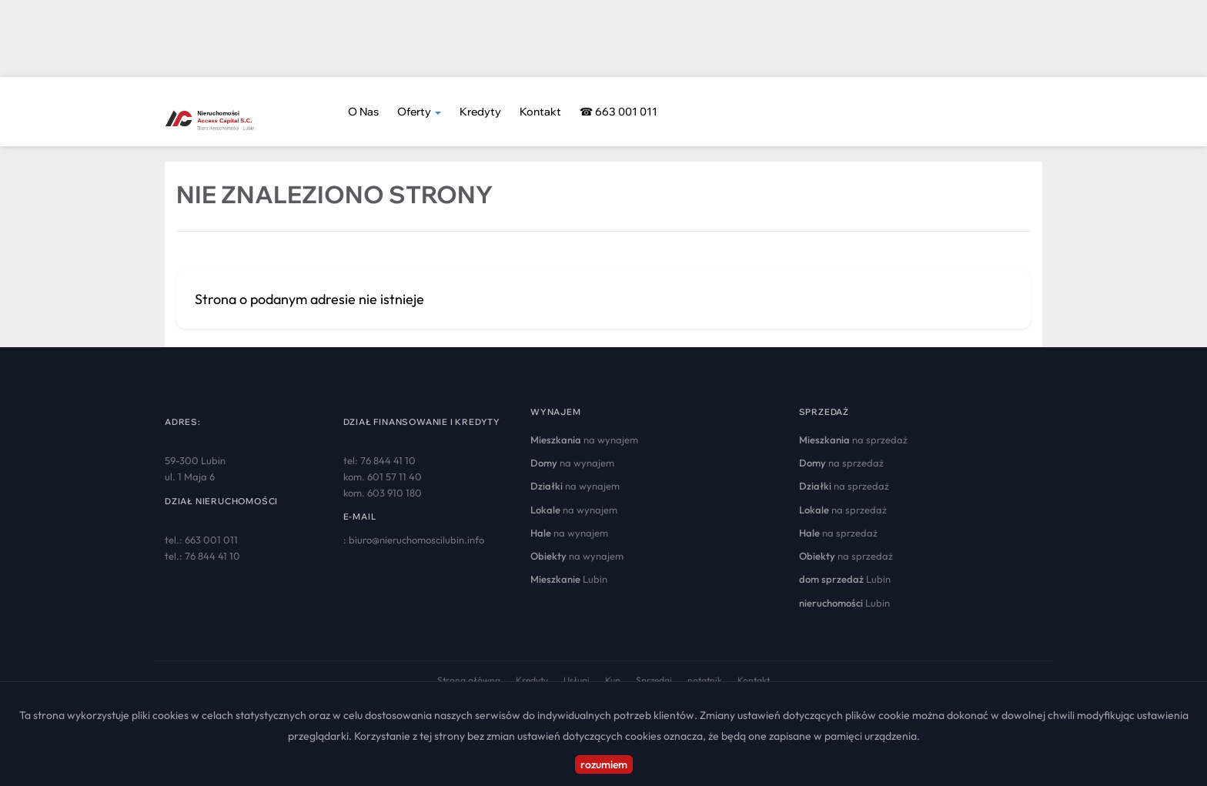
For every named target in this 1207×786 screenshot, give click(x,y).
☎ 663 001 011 (618, 112)
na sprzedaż (853, 439)
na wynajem (584, 439)
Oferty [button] (419, 112)
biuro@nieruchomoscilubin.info (416, 539)
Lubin (568, 579)
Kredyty (480, 112)
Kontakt (540, 112)
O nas (363, 112)
